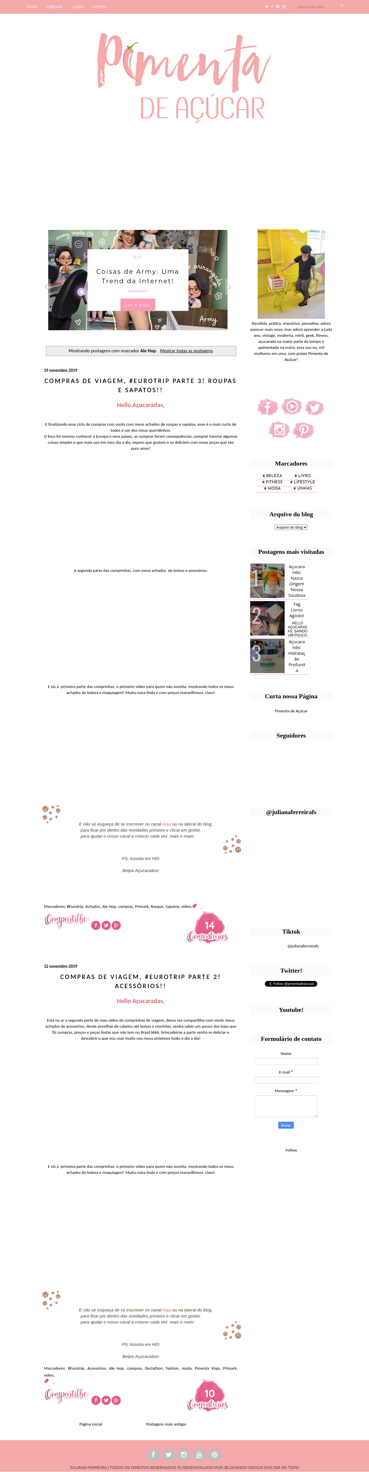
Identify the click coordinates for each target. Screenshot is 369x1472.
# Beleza (272, 476)
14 (210, 925)
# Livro (303, 476)
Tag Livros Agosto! (296, 609)
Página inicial (90, 1424)
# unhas (303, 488)
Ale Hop (109, 906)
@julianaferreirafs (302, 946)
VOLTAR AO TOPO (282, 1467)
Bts (137, 257)
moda (187, 1368)
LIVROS (77, 7)
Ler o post (137, 305)
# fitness (272, 482)
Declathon (154, 1368)
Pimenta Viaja (207, 1368)
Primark (142, 906)
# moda (272, 488)
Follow (291, 1150)
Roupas (157, 906)
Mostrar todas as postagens (186, 350)
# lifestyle (302, 482)
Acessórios (96, 1368)
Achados (92, 906)
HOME (32, 7)
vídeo (186, 906)
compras (125, 906)
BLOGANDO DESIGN (243, 1467)
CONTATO (54, 7)
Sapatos (172, 906)
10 (210, 1393)
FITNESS (99, 7)
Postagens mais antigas (166, 1424)
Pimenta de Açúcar (291, 710)
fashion (172, 1368)
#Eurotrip (75, 906)
